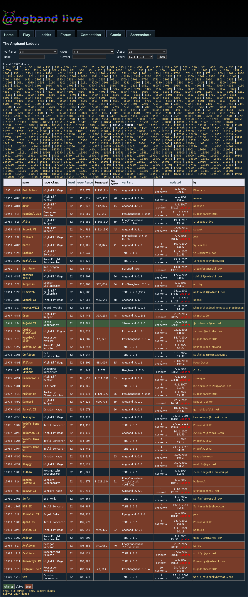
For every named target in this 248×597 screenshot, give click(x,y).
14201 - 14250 (40, 146)
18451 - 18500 (211, 170)
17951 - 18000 (208, 167)
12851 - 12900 (98, 137)
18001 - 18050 (232, 167)
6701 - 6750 (163, 100)
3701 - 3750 (86, 85)
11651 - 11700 (223, 128)
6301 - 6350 (235, 97)
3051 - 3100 (46, 82)
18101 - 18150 (40, 170)
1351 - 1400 (43, 73)
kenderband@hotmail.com (210, 417)
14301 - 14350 (89, 146)
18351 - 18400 (162, 170)
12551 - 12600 (187, 134)
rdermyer (199, 378)
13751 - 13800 (62, 143)
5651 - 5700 (195, 94)
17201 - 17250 (77, 164)
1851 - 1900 (14, 76)
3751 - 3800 (107, 85)
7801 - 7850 (153, 106)
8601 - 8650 (14, 112)
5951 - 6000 (86, 97)
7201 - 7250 (139, 103)
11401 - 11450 (101, 128)
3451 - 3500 (217, 82)
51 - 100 (26, 67)
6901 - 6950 (11, 103)
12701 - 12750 (25, 137)
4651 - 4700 (11, 91)
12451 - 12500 (138, 134)
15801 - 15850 (110, 155)
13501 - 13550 (174, 140)
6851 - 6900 (227, 100)
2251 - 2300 (185, 76)
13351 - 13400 (101, 140)
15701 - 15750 (62, 155)
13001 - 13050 (171, 137)
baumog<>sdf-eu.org (207, 346)
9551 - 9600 (182, 115)
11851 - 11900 (86, 131)
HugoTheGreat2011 (205, 213)
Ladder (45, 35)
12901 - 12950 (123, 137)
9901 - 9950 (89, 118)
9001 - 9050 (185, 112)
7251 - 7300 (160, 103)
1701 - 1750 (192, 73)
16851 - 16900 (147, 161)
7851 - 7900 (174, 106)
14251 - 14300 (65, 146)
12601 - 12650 (211, 134)
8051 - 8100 (22, 109)
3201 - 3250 (110, 82)
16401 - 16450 (162, 158)
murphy (197, 284)
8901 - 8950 (142, 112)
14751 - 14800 (74, 149)
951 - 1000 (114, 70)
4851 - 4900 (96, 91)
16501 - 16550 (211, 158)
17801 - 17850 (135, 167)
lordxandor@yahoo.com (208, 260)
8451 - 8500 (192, 109)
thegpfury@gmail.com (207, 268)
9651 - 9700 (224, 115)
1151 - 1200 (199, 70)
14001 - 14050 (184, 143)
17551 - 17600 (13, 167)
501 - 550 (190, 67)
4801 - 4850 (75, 91)
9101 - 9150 (227, 112)
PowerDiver (201, 362)
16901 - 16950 (171, 161)
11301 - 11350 (52, 128)
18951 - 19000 (220, 173)
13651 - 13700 (13, 143)
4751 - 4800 (54, 91)
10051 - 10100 (159, 118)
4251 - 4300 (78, 88)
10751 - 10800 (25, 125)
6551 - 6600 (99, 100)
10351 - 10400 (65, 121)
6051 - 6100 (128, 97)
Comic (115, 35)
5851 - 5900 (43, 97)
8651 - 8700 (35, 112)
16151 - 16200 (40, 158)
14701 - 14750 (49, 149)
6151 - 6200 (171, 97)
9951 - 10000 (111, 118)
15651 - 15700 (37, 155)
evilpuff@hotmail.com (208, 432)
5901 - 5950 (64, 97)
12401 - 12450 (113, 134)
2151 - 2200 (142, 76)
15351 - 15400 (126, 152)
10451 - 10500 (113, 121)
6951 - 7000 (32, 103)
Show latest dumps (42, 590)
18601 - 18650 (49, 173)
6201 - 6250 (192, 97)
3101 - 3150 (67, 82)
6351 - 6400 (14, 100)
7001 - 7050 (54, 103)
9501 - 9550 (160, 115)
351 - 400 (135, 67)
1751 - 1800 (214, 73)
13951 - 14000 (159, 143)
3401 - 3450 (195, 82)
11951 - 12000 (135, 131)
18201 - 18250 (89, 170)
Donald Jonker (203, 401)
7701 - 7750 (110, 106)
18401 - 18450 (187, 170)
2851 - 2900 (203, 79)
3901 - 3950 (171, 85)
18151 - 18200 (65, 170)
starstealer (201, 315)
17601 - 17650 (37, 167)
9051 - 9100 (206, 112)
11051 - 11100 (171, 125)
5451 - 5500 (110, 94)
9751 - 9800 (25, 118)
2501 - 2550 (54, 79)
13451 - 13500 (150, 140)
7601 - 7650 (67, 106)
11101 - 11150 (196, 125)
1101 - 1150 (177, 70)
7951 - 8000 (217, 106)
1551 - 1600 (128, 73)
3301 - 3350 (153, 82)
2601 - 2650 (96, 79)
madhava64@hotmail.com (209, 291)
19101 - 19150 (52, 176)
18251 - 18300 (113, 170)
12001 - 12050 (159, 131)
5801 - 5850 (22, 97)
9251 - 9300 (54, 115)
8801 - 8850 (99, 112)
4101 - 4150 (14, 88)
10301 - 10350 (40, 121)
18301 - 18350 (138, 170)
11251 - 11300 (28, 128)
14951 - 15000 (171, 149)
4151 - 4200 (35, 88)
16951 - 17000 (196, 161)
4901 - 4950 (118, 91)
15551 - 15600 (223, 152)
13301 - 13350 (77, 140)
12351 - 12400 (89, 134)
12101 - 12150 (208, 131)
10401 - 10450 (89, 121)
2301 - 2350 (206, 76)
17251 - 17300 (101, 164)
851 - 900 (77, 70)
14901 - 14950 (147, 149)
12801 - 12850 (74, 137)
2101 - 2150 (121, 76)
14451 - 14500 (162, 146)
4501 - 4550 (185, 88)
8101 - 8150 (43, 109)
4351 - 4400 (121, 88)
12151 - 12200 (232, 131)
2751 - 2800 (160, 79)
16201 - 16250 (65, 158)
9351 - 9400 (96, 115)
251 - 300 (98, 67)
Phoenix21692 (202, 425)
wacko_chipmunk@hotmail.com (213, 576)
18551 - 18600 (25, 173)
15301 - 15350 (101, 152)
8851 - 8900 (121, 112)
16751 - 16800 (98, 161)
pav (195, 514)
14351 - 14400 (113, 146)
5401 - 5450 (89, 94)
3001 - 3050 (25, 82)
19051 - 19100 (28, 176)
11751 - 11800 (37, 131)
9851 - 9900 (67, 118)
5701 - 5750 (217, 94)
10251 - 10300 (16, 121)
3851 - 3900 (150, 85)
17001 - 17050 (220, 161)
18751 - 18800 (123, 173)
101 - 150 (43, 67)
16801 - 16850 (123, 161)
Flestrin (199, 190)
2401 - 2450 (11, 79)
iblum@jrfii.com (204, 252)
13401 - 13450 (126, 140)
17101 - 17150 (28, 164)
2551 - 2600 (75, 79)
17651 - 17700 (62, 167)
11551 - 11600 (174, 128)
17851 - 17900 (159, 167)
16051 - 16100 (232, 155)
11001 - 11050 (147, 125)
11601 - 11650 (199, 128)
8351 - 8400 (150, 109)
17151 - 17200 (52, 164)
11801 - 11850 (62, 131)
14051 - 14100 (208, 143)
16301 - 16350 (113, 158)
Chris (197, 370)
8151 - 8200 (64, 109)
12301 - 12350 (65, 134)
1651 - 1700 (171, 73)
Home (8, 35)
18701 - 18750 (98, 173)
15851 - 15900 (135, 155)
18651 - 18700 (74, 173)
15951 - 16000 (184, 155)
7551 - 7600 (46, 106)
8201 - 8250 (86, 109)
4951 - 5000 (139, 91)
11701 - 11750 (13, 131)
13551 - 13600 (199, 140)
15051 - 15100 (220, 149)
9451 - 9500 (139, 115)
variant (127, 182)
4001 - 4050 (214, 85)
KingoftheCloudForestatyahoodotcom (218, 307)
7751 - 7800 (131, 106)
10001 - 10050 (135, 118)
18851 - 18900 (171, 173)
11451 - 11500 (126, 128)
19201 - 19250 (101, 176)
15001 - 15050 (196, 149)
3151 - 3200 (89, 82)
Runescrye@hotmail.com (209, 561)
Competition (91, 35)
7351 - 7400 (203, 103)
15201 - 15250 (52, 152)
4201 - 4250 (57, 88)
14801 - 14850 (98, 149)
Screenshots (140, 35)
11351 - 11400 (77, 128)
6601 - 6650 (121, 100)
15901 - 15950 (159, 155)
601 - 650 (226, 67)
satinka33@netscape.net (210, 354)
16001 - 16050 (208, 155)
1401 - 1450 (64, 73)
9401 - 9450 (118, 115)
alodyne (198, 205)
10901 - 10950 (98, 125)
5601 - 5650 (174, 94)
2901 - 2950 (224, 79)
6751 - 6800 (185, 100)
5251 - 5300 (25, 94)
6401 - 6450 (35, 100)
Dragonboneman (203, 456)
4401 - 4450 (142, 88)
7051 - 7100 (75, 103)
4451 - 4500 (163, 88)
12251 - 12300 (40, 134)
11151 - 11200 (220, 125)
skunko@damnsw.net (206, 490)
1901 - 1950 (35, 76)
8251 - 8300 (107, 109)
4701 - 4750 (32, 91)
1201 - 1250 (220, 70)
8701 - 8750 (57, 112)
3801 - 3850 (128, 85)
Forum (66, 35)
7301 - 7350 (182, 103)
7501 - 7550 (25, 106)
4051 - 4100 (235, 85)
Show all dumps (13, 590)
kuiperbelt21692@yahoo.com (212, 385)
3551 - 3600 (22, 85)
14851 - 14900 (123, 149)
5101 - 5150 (203, 91)
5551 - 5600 (153, 94)
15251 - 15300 (77, 152)
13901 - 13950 (135, 143)
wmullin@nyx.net (204, 464)
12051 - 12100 (184, 131)
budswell (199, 481)
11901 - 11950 (110, 131)
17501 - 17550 (223, 164)
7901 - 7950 (195, 106)
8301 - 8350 (128, 109)
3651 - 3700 (64, 85)
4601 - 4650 (227, 88)
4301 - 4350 (99, 88)
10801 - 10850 (49, 125)
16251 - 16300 (89, 158)
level (71, 182)
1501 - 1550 (107, 73)
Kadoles (198, 529)
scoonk (197, 229)
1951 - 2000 (57, 76)
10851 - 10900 (74, 125)
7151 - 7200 (118, 103)
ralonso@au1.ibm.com (207, 331)
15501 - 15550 (199, 152)
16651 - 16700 (49, 161)
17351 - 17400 (150, 164)
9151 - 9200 (11, 115)
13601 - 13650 (223, 140)
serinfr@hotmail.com (207, 498)
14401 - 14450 (138, 146)
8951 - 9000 (163, 112)
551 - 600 (208, 67)
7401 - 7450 (224, 103)
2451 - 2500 (32, 79)
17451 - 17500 (199, 164)
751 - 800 (40, 70)
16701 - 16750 (74, 161)
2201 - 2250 (163, 76)
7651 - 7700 (89, 106)
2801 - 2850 (182, 79)
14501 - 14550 (187, 146)
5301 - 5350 (46, 94)
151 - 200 (62, 67)
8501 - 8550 (214, 109)
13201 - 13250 (28, 140)
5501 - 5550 (131, 94)
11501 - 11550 (150, 128)
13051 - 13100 (196, 137)
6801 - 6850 (206, 100)
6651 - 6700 (142, 100)
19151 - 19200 (77, 176)
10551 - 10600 (162, 121)
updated (175, 182)
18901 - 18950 (196, 173)
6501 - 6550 (78, 100)
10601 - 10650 (187, 121)
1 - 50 (10, 67)
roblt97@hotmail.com (207, 276)
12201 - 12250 (16, 134)
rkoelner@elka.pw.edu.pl (210, 472)
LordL (197, 545)
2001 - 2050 (78, 76)
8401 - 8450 (171, 109)
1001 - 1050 (135, 70)
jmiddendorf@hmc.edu (207, 323)
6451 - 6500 (57, 100)
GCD (195, 237)
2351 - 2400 (227, 76)
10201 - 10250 (232, 118)
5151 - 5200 (224, 91)
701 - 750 (22, 70)
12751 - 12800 (49, 137)
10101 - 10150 (184, 118)
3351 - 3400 (174, 82)
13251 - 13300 (52, 140)
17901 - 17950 (184, 167)
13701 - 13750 (37, 143)
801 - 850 (59, 70)
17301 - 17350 (126, 164)
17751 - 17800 (110, 167)
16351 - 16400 (138, 158)
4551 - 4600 (206, 88)
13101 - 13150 (220, 137)
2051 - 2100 (99, 76)
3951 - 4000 (192, 85)
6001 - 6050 (107, 97)
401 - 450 (153, 67)
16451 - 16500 (187, 158)
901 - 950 (95, 70)
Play (26, 35)
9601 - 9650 (203, 115)
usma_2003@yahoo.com (207, 537)
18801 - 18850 (147, 173)
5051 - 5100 (182, 91)
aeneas (197, 198)
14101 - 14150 (232, 143)
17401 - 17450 (174, 164)
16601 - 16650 (25, 161)
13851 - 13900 (110, 143)
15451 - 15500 (174, 152)
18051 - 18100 (16, 170)
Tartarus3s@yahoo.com (208, 506)
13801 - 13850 (86, 143)
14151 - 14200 (16, 146)
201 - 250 (80, 67)
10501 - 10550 (138, 121)
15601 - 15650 (13, 155)
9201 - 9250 (32, 115)
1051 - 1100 (156, 70)
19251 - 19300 (126, 176)
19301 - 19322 (150, 176)
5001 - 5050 (160, 91)
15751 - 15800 (86, 155)
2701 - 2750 (139, 79)
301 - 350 (116, 67)
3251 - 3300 (131, 82)
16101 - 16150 (16, 158)
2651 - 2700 (118, 79)
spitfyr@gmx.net (204, 553)
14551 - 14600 (211, 146)
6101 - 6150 (150, 97)
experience (85, 182)
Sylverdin (200, 245)
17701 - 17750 (86, 167)
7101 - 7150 (96, 103)
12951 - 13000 (147, 137)
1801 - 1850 (235, 73)
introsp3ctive (203, 221)
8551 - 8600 (235, 109)
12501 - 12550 (162, 134)
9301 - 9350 (75, 115)
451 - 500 (171, 67)
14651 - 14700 (25, 149)
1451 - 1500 (86, 73)
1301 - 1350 (22, 73)
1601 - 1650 (150, 73)
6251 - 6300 (214, 97)
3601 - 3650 (43, 85)
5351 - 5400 (67, 94)
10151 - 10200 (208, 118)
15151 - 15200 (28, 152)
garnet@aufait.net (206, 409)
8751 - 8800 (78, 112)
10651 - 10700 (211, 121)
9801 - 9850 (46, 118)
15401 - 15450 (150, 152)
